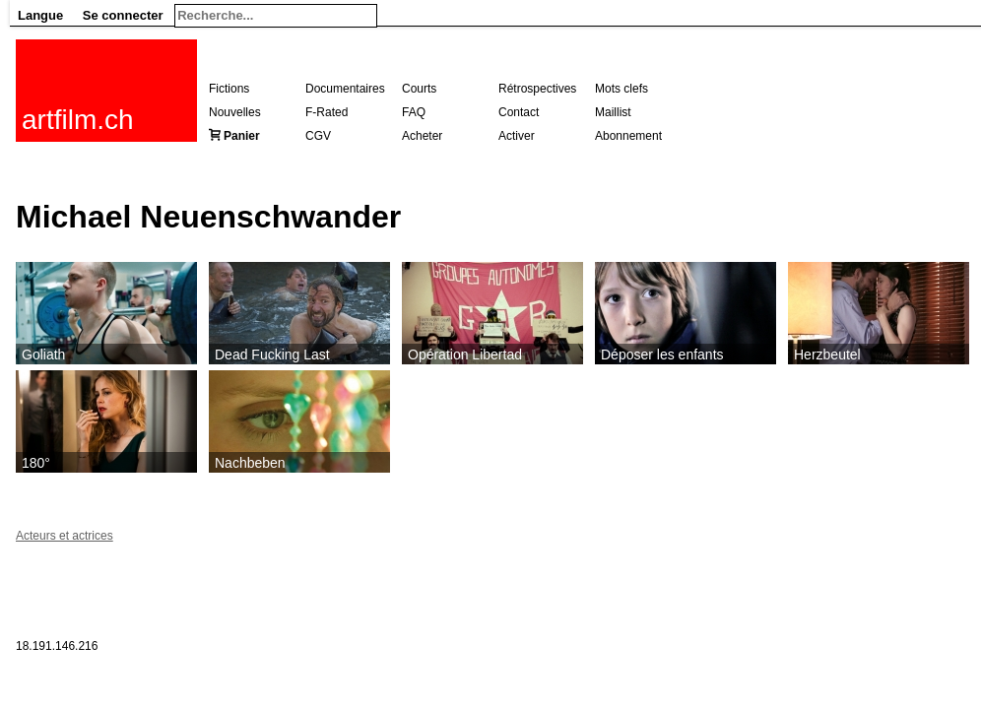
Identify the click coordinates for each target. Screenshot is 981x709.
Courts (419, 89)
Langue (40, 15)
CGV (318, 136)
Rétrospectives (537, 89)
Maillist (613, 112)
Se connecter (123, 15)
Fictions (229, 89)
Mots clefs (621, 89)
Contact (518, 112)
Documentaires (345, 89)
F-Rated (326, 112)
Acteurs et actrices (64, 536)
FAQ (413, 112)
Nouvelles (235, 112)
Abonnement (628, 136)
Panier (242, 136)
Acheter (422, 136)
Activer (516, 136)
